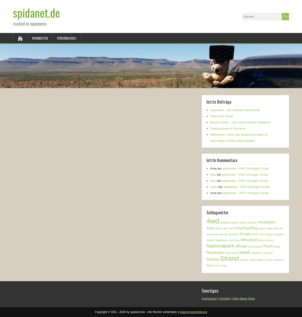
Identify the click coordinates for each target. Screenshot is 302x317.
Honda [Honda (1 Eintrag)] (255, 234)
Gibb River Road (221, 116)
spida (214, 187)
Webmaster (40, 38)
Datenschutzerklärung (193, 312)
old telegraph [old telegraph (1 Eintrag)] (255, 246)
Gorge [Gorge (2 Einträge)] (245, 234)
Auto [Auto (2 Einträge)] (210, 228)
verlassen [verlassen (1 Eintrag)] (278, 259)
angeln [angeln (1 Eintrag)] (234, 222)
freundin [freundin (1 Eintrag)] (223, 234)
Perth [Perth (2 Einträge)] (268, 246)
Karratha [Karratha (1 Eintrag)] (278, 234)
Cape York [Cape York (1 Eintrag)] (227, 228)
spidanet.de (36, 12)
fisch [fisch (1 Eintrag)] (276, 228)
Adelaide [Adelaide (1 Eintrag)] (225, 222)
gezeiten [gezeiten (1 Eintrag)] (234, 234)
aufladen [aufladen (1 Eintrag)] (252, 222)
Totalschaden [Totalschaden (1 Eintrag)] (256, 259)
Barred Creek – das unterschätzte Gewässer (240, 122)
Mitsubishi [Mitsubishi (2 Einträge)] (249, 240)
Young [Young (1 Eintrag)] (222, 265)
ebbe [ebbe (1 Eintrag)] (270, 228)
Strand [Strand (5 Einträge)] (229, 258)
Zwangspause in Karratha (227, 128)
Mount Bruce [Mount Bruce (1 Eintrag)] (266, 240)
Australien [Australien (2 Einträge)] (267, 222)
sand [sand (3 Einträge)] (244, 252)
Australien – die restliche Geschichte (235, 110)
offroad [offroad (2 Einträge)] (241, 246)
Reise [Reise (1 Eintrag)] (277, 246)
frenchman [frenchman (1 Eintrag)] (212, 234)
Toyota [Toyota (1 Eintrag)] (268, 259)
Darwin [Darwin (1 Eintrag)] (262, 228)
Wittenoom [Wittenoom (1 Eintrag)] (212, 265)
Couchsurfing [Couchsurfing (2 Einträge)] (245, 228)
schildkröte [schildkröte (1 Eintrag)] (256, 253)
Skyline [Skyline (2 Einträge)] (212, 259)
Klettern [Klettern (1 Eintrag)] (210, 240)
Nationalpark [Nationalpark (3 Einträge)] (220, 245)
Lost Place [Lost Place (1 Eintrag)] (234, 240)
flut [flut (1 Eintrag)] (281, 228)
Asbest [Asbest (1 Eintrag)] (243, 222)
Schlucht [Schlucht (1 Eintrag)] (268, 253)
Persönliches (66, 38)
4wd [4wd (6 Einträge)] (212, 221)
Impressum (209, 298)
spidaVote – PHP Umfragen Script (245, 168)
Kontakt (224, 298)
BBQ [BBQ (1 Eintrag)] (218, 228)
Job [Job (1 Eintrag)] (262, 234)
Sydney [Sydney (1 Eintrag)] (244, 259)
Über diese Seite (243, 298)
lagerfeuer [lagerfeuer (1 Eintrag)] (221, 240)
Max (213, 174)
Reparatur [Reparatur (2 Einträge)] (215, 252)
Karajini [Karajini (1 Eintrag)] (268, 234)
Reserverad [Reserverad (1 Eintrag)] (231, 253)
